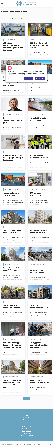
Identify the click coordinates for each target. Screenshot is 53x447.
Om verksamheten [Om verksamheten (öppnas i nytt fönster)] (26, 433)
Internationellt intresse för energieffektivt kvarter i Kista (12, 82)
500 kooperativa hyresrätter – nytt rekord (39, 381)
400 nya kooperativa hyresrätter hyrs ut (37, 194)
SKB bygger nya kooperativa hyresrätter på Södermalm (39, 345)
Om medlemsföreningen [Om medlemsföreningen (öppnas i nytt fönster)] (26, 435)
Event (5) (20, 18)
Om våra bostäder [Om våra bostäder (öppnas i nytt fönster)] (26, 428)
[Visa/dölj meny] (2, 3)
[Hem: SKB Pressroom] (26, 3)
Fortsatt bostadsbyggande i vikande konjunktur (37, 270)
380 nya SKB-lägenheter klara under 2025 (12, 231)
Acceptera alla (40, 78)
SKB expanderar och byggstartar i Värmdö (11, 306)
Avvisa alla (28, 78)
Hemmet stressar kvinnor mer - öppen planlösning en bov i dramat (13, 157)
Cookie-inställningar (13, 78)
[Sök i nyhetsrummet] (51, 3)
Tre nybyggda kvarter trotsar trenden (11, 194)
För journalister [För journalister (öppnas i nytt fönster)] (31, 444)
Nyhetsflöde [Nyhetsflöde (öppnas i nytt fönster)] (41, 444)
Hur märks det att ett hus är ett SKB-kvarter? (12, 269)
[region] (26, 73)
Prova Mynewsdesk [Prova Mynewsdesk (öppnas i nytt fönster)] (19, 444)
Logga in (49, 444)
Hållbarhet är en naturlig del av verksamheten (39, 119)
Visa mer (26, 399)
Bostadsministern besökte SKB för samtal (39, 156)
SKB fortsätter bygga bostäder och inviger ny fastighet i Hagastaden (12, 345)
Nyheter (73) (4, 18)
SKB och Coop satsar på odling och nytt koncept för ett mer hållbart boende (12, 383)
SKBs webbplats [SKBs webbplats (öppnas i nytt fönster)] (26, 426)
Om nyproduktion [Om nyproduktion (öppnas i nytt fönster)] (26, 431)
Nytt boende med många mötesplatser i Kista (39, 231)
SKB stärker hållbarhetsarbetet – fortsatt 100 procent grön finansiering (13, 46)
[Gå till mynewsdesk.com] (7, 444)
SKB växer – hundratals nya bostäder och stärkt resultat (39, 45)
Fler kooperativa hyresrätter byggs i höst (39, 306)
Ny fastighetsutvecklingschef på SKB (13, 120)
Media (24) (13, 18)
